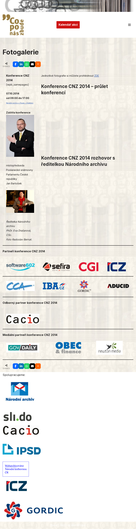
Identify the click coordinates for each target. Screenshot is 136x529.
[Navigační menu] (129, 25)
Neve (54, 525)
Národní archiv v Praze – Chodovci (19, 103)
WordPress (78, 525)
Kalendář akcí (68, 24)
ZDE (96, 75)
